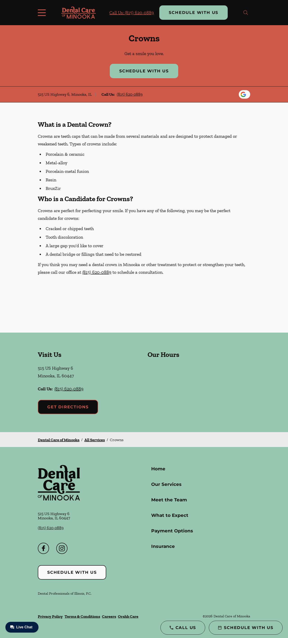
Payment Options (172, 531)
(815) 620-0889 (130, 94)
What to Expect (169, 515)
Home (158, 468)
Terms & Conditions (82, 616)
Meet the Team (169, 499)
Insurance (163, 546)
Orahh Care (128, 616)
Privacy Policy (50, 616)
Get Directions (68, 407)
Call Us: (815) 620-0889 (131, 12)
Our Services (166, 484)
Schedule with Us (193, 12)
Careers (109, 616)
